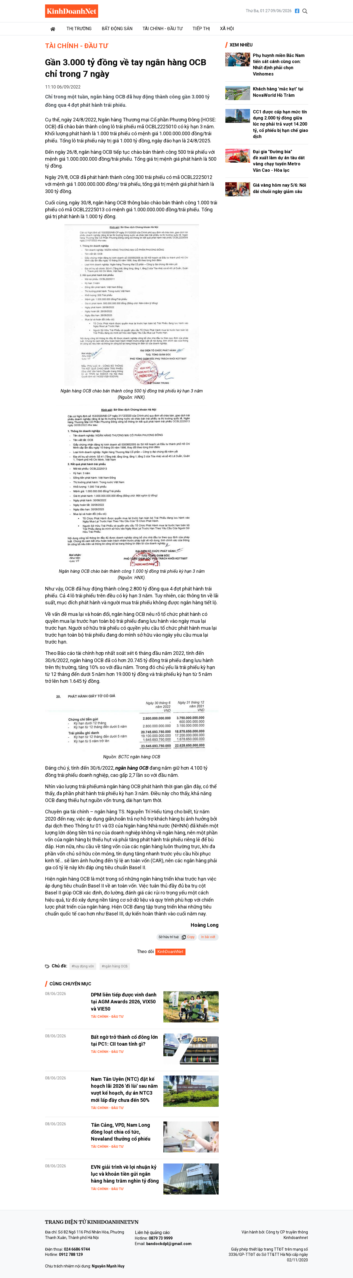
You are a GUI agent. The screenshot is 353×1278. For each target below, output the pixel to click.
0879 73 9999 (160, 1238)
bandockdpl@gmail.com (169, 1243)
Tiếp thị (201, 28)
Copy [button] (188, 937)
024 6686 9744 (77, 1249)
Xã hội (227, 28)
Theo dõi (145, 951)
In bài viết (208, 937)
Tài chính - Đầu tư (162, 28)
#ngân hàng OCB (115, 966)
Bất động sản (117, 28)
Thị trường (79, 28)
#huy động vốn (83, 966)
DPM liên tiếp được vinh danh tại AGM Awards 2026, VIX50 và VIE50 (123, 1001)
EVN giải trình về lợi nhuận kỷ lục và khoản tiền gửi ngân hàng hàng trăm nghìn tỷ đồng (125, 1174)
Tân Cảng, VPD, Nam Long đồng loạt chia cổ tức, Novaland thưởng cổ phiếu (120, 1132)
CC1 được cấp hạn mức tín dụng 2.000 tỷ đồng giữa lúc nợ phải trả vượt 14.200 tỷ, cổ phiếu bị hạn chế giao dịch (280, 124)
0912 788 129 (71, 1254)
